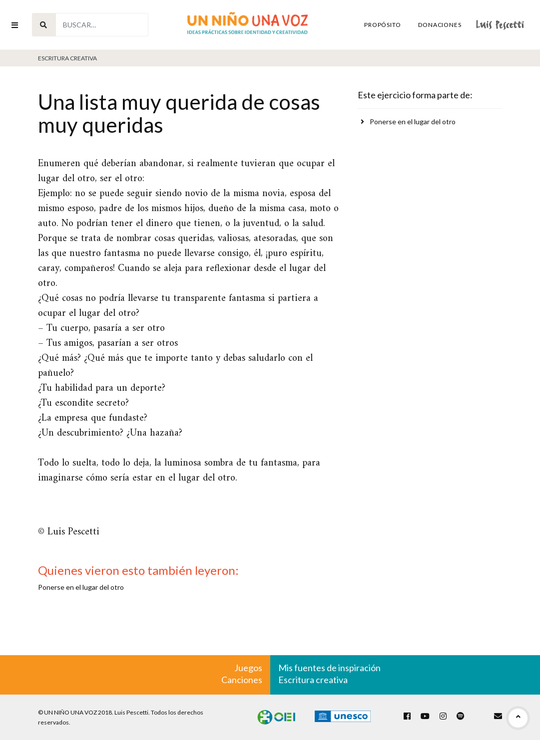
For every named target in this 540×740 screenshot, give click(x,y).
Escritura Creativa (67, 58)
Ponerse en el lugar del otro (413, 121)
